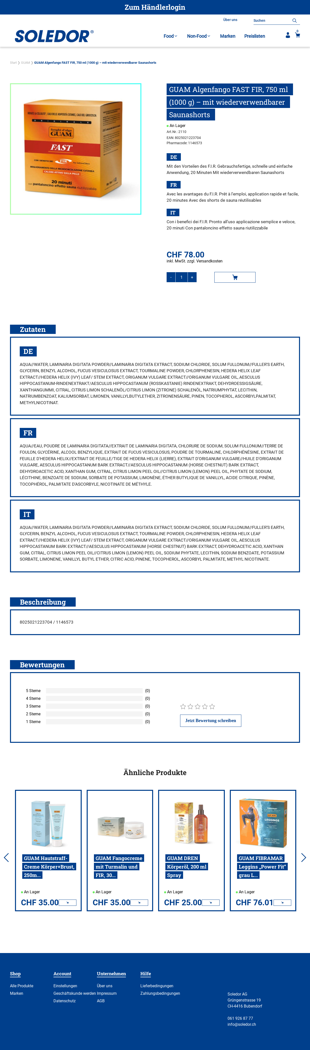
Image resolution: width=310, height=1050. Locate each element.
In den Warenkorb (235, 277)
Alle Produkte (21, 986)
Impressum (107, 993)
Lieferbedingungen (156, 986)
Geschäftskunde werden (74, 993)
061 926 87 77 (240, 1018)
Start (13, 62)
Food (171, 36)
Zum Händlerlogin (155, 7)
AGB (101, 1001)
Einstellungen (65, 986)
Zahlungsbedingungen (160, 993)
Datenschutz (64, 1001)
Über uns (230, 20)
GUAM (25, 62)
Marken (227, 36)
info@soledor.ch (242, 1024)
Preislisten (254, 36)
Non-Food (199, 36)
